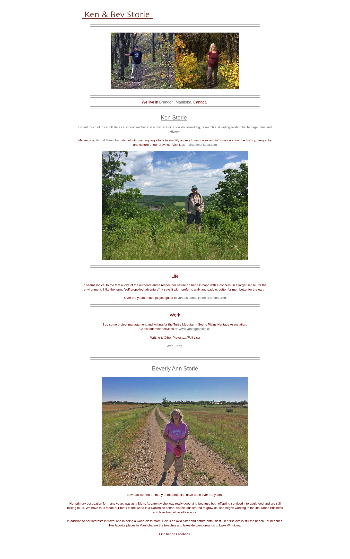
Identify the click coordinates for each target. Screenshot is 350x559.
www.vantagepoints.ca (194, 329)
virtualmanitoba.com (203, 144)
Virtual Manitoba (107, 140)
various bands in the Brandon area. (202, 298)
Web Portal (175, 346)
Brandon (166, 102)
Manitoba (183, 102)
